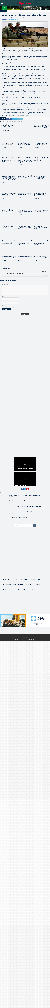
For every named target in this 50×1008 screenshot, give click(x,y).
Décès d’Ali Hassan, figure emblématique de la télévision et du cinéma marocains (25, 506)
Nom (3, 296)
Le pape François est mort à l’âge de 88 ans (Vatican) (19, 517)
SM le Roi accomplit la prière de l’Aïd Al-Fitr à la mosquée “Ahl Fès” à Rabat (9, 210)
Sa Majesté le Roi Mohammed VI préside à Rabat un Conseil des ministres (24, 194)
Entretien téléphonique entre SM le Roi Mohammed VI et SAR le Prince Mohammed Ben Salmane (41, 242)
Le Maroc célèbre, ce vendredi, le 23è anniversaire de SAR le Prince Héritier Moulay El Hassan (8, 143)
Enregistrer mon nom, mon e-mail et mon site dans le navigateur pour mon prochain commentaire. (22, 305)
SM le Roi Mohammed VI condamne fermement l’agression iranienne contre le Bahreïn (8, 159)
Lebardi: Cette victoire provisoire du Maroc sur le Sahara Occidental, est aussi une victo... (20, 581)
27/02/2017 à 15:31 (45, 271)
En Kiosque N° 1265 (25, 314)
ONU (20, 121)
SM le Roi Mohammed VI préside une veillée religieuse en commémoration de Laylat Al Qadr (25, 226)
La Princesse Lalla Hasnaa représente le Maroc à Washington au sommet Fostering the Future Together (40, 195)
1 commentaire (27, 17)
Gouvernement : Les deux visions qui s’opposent (10, 125)
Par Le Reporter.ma (6, 17)
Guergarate (15, 121)
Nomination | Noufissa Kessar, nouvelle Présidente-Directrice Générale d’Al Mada (24, 495)
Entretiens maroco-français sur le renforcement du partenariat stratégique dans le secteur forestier (24, 469)
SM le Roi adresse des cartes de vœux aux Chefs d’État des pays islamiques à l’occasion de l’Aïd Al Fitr (25, 211)
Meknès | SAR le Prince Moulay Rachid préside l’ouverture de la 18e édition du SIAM (25, 176)
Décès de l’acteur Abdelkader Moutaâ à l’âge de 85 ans (19, 500)
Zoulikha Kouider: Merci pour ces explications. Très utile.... (14, 587)
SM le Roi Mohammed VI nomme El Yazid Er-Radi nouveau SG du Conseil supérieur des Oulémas (39, 176)
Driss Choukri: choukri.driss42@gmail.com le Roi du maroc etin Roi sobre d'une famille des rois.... (22, 584)
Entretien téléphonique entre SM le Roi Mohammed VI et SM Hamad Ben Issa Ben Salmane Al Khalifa (9, 258)
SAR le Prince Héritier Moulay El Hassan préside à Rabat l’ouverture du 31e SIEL (41, 159)
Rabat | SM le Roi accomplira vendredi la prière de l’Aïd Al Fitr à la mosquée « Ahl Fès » (41, 210)
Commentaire (5, 284)
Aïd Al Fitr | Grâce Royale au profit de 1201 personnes (8, 225)
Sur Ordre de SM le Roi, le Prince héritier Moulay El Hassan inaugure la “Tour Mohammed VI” (9, 195)
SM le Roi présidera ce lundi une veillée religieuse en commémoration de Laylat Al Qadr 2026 (41, 226)
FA (7, 11)
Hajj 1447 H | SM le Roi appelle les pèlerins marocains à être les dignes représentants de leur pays (25, 143)
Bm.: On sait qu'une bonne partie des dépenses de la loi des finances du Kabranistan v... (20, 589)
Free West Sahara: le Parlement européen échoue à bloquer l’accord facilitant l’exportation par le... (22, 579)
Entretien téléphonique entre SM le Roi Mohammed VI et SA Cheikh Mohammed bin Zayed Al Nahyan (25, 258)
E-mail (3, 300)
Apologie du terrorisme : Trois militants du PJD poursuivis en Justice (40, 126)
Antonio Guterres (7, 121)
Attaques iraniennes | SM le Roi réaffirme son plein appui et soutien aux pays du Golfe (9, 242)
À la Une (20, 17)
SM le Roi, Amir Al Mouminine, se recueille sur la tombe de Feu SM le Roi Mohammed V (41, 258)
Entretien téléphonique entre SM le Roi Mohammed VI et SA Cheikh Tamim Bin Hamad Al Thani (25, 242)
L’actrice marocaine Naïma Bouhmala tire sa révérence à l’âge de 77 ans (23, 511)
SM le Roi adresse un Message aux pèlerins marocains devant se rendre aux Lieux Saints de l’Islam (41, 143)
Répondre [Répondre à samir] (46, 275)
